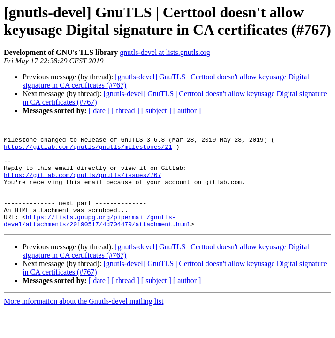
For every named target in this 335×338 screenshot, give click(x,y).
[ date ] (99, 111)
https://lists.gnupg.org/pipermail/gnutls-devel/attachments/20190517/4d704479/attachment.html (97, 239)
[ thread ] (125, 111)
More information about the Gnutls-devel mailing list (83, 321)
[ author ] (187, 111)
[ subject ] (156, 111)
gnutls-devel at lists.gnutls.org (165, 52)
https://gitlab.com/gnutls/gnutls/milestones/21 (88, 150)
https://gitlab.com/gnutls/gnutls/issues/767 (82, 184)
